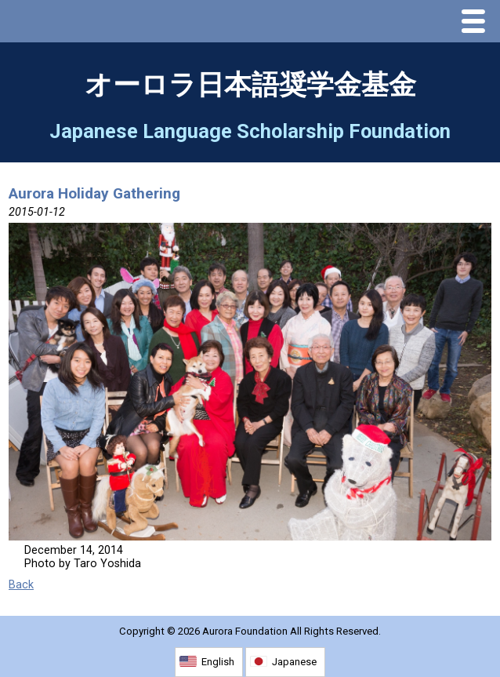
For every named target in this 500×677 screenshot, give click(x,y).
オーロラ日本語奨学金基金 (250, 84)
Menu (477, 23)
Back (21, 584)
